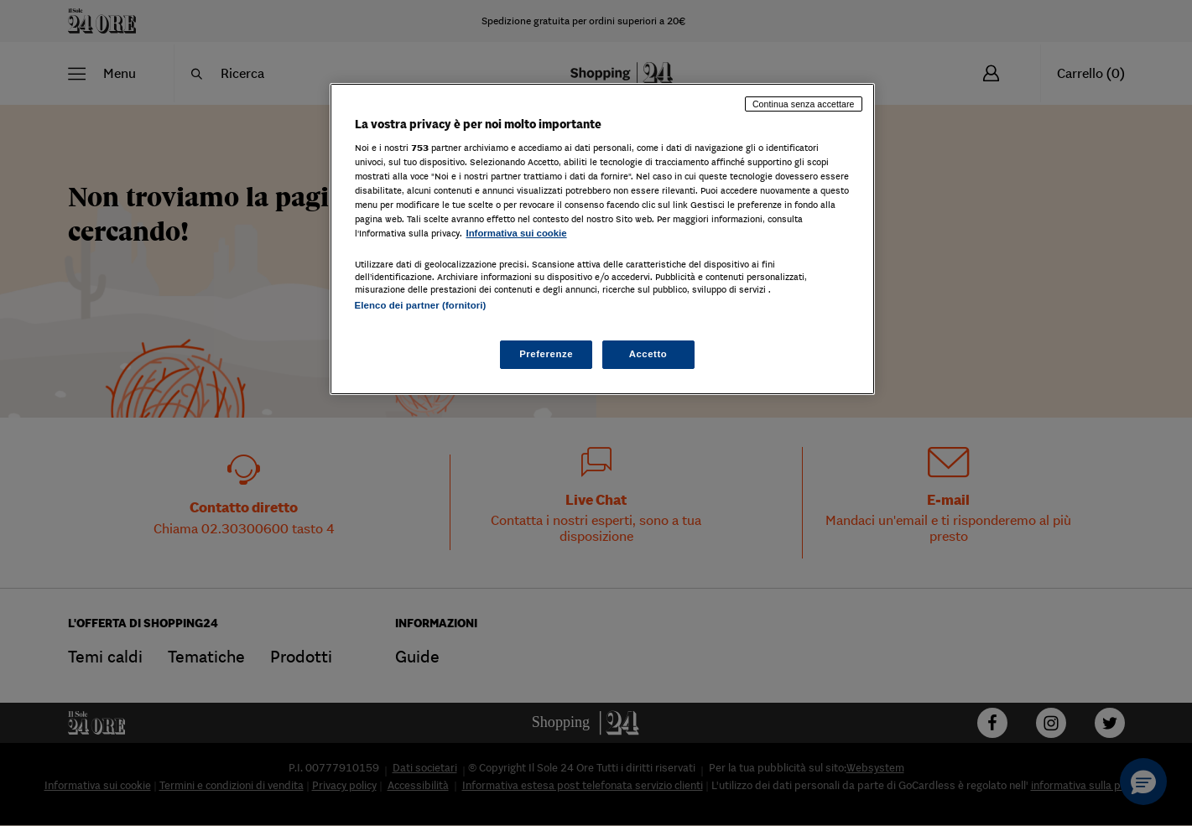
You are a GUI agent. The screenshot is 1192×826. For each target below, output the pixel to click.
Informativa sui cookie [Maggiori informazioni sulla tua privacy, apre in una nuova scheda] (516, 233)
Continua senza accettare (803, 104)
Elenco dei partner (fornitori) (421, 305)
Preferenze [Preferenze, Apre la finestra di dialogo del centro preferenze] (546, 354)
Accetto (648, 354)
